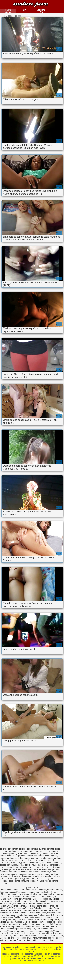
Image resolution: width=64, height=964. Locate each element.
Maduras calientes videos (52, 935)
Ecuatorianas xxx (7, 892)
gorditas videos (6, 878)
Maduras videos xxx (42, 938)
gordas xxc (54, 865)
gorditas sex (38, 876)
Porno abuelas (30, 894)
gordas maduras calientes (11, 858)
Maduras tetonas (54, 890)
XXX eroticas (42, 929)
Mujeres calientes (42, 892)
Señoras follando (35, 910)
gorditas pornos (25, 876)
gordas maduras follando (35, 858)
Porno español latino (30, 917)
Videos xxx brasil (24, 938)
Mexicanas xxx (38, 933)
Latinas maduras (15, 894)
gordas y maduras (36, 867)
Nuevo (24, 10)
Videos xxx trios (38, 896)
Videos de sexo (24, 933)
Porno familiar (14, 917)
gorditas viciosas (52, 876)
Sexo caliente (57, 901)
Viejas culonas (19, 919)
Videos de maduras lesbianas (26, 935)
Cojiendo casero (30, 899)
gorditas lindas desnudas (38, 874)
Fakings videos (33, 919)
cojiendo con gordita (9, 849)
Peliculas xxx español (43, 908)
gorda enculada (15, 851)
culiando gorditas (46, 849)
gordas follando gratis (47, 856)
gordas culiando (43, 851)
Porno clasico (55, 906)
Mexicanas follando (24, 892)
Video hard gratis (33, 926)
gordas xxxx (21, 867)
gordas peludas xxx (8, 865)
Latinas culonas (43, 901)
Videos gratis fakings (26, 901)
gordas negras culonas (10, 862)
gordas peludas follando (50, 862)
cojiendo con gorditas (28, 849)
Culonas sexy (6, 935)
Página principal (8, 11)
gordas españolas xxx (27, 856)
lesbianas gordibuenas (10, 881)
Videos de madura (54, 933)
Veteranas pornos (8, 940)
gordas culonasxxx (8, 856)
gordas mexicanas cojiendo (46, 860)
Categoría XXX (41, 11)
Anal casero (10, 901)
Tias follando (6, 913)
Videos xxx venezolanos (20, 924)
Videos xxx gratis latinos (43, 940)
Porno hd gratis (20, 903)
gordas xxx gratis (7, 867)
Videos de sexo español (42, 924)
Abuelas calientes (50, 926)
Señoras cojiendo (7, 938)
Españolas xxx (30, 915)
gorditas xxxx (41, 878)
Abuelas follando (35, 903)
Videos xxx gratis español (40, 931)
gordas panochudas (30, 862)
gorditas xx (29, 878)
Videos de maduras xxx (17, 931)
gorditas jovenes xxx (17, 874)
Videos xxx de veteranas (19, 896)
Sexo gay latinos (24, 940)
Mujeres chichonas (19, 906)
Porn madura (46, 917)
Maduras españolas (46, 894)
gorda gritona (29, 851)
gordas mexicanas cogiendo (20, 860)
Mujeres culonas (20, 913)
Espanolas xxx (17, 926)
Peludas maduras (51, 910)
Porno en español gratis (22, 908)
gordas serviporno (26, 865)
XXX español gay (14, 899)
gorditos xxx (53, 878)
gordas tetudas (42, 865)
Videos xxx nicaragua (9, 929)
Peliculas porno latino (38, 906)
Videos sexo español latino (12, 890)
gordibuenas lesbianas (19, 869)
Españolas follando (14, 915)
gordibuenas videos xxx (40, 869)
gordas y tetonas (52, 867)
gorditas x (19, 878)
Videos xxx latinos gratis (35, 890)
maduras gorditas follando (32, 881)
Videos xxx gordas (30, 4)
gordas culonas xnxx (49, 853)
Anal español (43, 915)
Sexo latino (22, 910)
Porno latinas (6, 903)
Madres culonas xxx (37, 913)
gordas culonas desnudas (27, 853)
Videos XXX (5, 908)
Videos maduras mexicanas (12, 922)
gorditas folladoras (41, 872)
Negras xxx (57, 938)
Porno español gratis (35, 922)
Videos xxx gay (45, 899)
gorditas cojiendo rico (22, 872)
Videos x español (27, 929)
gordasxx (4, 869)
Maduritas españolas (50, 919)
